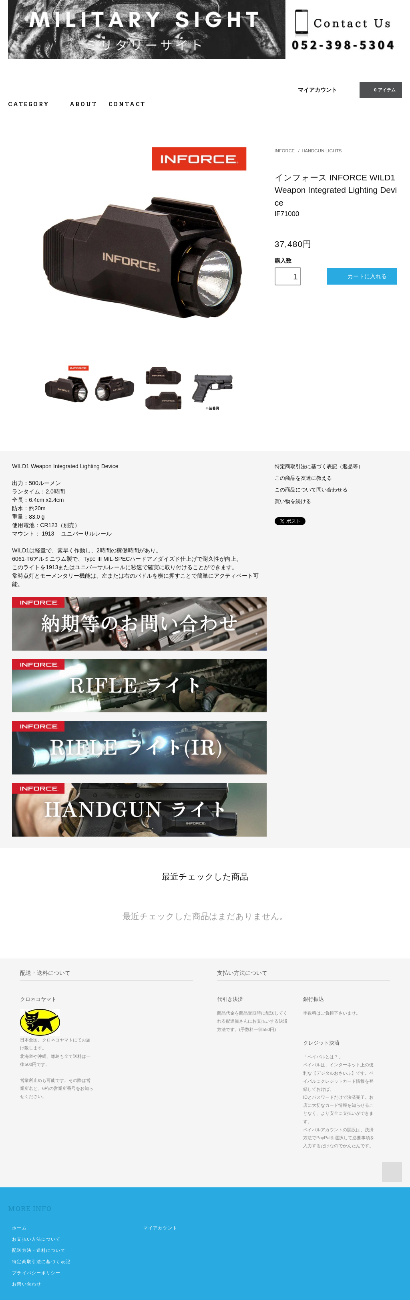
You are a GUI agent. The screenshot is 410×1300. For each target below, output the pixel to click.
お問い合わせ (26, 1284)
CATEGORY (33, 104)
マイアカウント (317, 90)
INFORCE (285, 150)
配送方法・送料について (38, 1250)
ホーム (19, 1227)
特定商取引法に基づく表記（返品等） (319, 466)
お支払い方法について (36, 1239)
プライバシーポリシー (36, 1272)
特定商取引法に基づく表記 (41, 1261)
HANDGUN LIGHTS (321, 150)
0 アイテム (379, 90)
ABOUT (83, 104)
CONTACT (127, 104)
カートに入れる (362, 276)
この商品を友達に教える (303, 478)
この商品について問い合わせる (311, 490)
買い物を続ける (293, 501)
